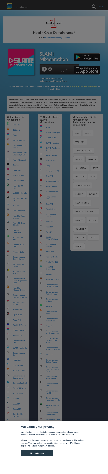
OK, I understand (37, 453)
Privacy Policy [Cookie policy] (67, 435)
